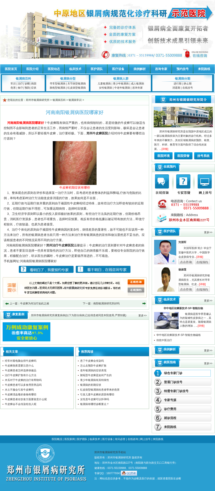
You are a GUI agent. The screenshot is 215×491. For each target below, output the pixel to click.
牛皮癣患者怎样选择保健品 (20, 370)
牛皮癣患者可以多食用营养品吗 (23, 384)
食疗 (20, 87)
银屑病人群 (121, 78)
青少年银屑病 (121, 83)
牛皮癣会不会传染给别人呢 (20, 404)
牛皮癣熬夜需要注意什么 (19, 365)
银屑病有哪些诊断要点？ (94, 404)
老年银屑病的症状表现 (93, 370)
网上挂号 (145, 439)
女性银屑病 (105, 87)
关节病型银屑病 (76, 83)
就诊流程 (170, 418)
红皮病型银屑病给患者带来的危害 (100, 389)
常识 (13, 83)
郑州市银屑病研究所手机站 (110, 452)
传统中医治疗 (164, 340)
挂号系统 (203, 156)
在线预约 (170, 166)
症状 (33, 87)
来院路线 (204, 69)
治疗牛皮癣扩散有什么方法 (20, 375)
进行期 (178, 83)
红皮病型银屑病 (76, 87)
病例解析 (140, 69)
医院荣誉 (183, 156)
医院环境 (163, 156)
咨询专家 (161, 69)
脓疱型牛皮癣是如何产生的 (96, 375)
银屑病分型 (68, 78)
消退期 (176, 87)
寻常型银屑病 (57, 83)
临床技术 (75, 69)
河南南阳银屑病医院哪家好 (38, 261)
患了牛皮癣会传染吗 (92, 360)
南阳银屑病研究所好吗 (106, 303)
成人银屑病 (137, 83)
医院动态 (54, 69)
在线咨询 (133, 439)
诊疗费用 (170, 409)
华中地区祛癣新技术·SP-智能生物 (183, 308)
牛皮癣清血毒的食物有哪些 (20, 394)
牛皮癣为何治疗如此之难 (34, 303)
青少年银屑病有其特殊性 (94, 380)
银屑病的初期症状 (90, 384)
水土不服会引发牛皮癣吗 (19, 389)
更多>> (142, 315)
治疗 (20, 83)
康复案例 (18, 314)
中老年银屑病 (122, 87)
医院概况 (57, 439)
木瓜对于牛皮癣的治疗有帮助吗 (23, 380)
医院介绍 (32, 69)
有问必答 (120, 439)
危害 (13, 87)
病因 (33, 83)
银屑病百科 (23, 78)
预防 (27, 87)
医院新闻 (69, 439)
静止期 (188, 83)
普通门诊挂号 (173, 382)
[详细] (165, 149)
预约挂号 (182, 69)
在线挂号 (187, 87)
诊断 (27, 83)
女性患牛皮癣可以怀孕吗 (94, 399)
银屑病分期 (182, 78)
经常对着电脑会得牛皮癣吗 (20, 360)
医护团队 (97, 69)
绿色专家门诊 (173, 373)
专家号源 (170, 400)
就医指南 (170, 362)
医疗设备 (118, 69)
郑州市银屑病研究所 (37, 100)
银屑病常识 (75, 100)
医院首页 (11, 69)
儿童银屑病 (104, 83)
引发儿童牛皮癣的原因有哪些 (97, 394)
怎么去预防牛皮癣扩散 (93, 365)
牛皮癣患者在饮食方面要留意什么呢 (26, 399)
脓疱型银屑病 (57, 87)
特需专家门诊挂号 (176, 391)
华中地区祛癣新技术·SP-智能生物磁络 (178, 335)
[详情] (201, 325)
